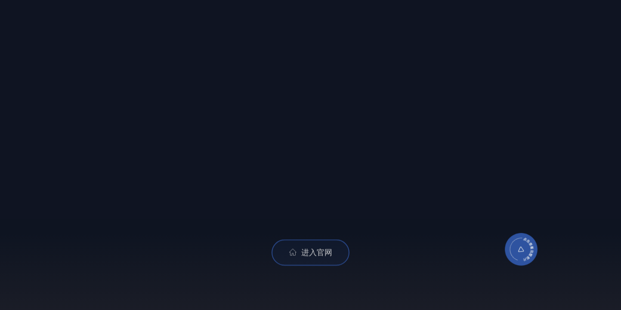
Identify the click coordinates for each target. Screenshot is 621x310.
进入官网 (310, 253)
